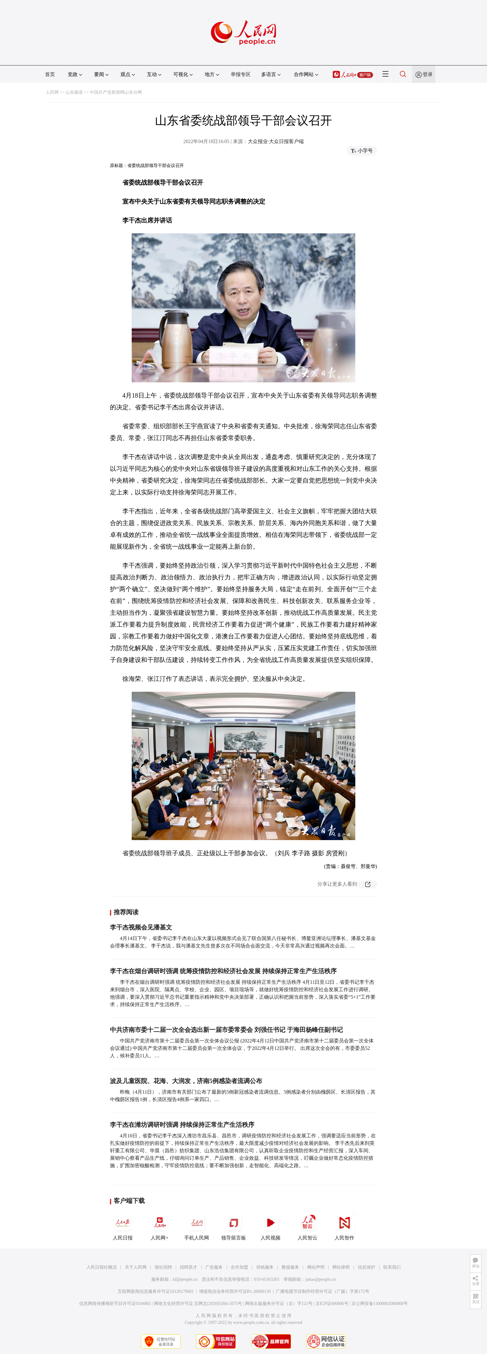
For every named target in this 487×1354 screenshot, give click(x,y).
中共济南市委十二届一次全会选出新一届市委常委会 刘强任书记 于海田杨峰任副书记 (226, 1029)
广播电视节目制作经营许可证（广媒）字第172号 (322, 1291)
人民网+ (160, 1226)
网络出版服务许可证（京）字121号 (278, 1303)
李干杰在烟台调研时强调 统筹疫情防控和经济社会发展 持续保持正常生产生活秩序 (223, 971)
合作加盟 (239, 1267)
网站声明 (316, 1267)
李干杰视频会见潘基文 (141, 927)
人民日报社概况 (101, 1267)
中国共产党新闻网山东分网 (116, 92)
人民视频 (270, 1226)
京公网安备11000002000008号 (380, 1303)
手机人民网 (196, 1226)
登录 (428, 74)
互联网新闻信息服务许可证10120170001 (156, 1291)
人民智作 (344, 1226)
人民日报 (123, 1226)
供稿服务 (265, 1267)
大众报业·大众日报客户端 (276, 141)
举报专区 (241, 74)
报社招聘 (163, 1267)
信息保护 (366, 1267)
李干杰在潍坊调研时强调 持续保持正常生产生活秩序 (182, 1124)
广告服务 (214, 1267)
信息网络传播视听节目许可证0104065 (115, 1303)
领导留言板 (233, 1226)
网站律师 (341, 1267)
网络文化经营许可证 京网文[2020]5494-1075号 (198, 1303)
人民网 (52, 92)
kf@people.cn (185, 1279)
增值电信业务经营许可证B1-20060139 (235, 1291)
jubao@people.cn (320, 1279)
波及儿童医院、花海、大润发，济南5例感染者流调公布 (186, 1080)
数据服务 (290, 1267)
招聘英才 (188, 1267)
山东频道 (74, 92)
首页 (50, 74)
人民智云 (307, 1226)
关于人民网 (136, 1267)
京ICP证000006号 (332, 1303)
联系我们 (392, 1267)
